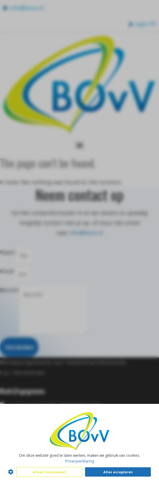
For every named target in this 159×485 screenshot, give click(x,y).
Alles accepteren (118, 472)
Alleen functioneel (49, 472)
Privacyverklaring (79, 461)
